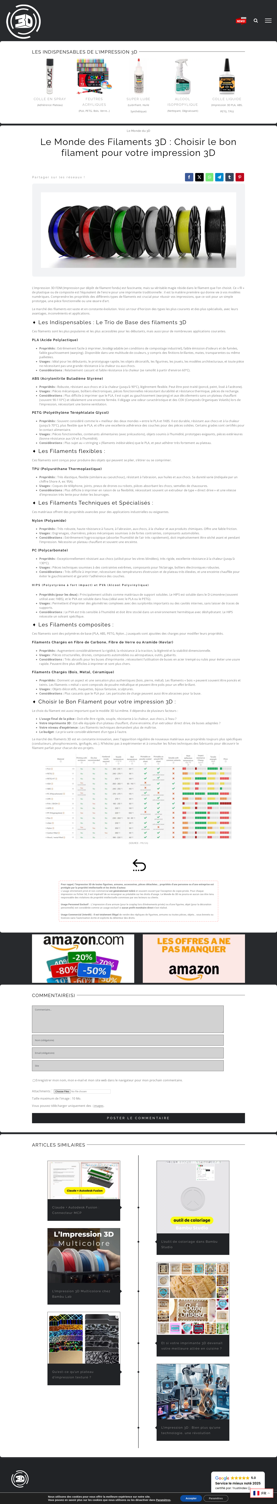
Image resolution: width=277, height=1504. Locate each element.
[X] (199, 177)
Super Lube (138, 99)
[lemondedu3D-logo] (20, 1471)
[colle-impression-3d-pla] (227, 76)
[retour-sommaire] (138, 860)
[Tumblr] (229, 177)
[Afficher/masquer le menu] (268, 21)
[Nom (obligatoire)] (128, 1040)
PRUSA (143, 843)
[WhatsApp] (209, 177)
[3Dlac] (50, 76)
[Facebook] (189, 177)
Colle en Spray (50, 99)
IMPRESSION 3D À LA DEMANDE (49, 1494)
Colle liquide (227, 99)
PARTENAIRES (151, 1494)
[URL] (128, 1065)
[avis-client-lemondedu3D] (238, 1472)
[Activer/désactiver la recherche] (256, 20)
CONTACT (171, 1494)
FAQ (134, 1494)
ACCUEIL (17, 1494)
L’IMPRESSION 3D (115, 1494)
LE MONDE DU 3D (87, 1494)
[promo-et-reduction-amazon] (83, 936)
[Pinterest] (240, 177)
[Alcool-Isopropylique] (183, 76)
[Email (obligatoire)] (128, 1052)
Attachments (41, 1091)
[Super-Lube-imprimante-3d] (138, 76)
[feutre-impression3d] (94, 76)
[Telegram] (219, 177)
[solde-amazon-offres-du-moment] (194, 936)
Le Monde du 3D (138, 131)
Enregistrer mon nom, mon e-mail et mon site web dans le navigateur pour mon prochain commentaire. (109, 1080)
